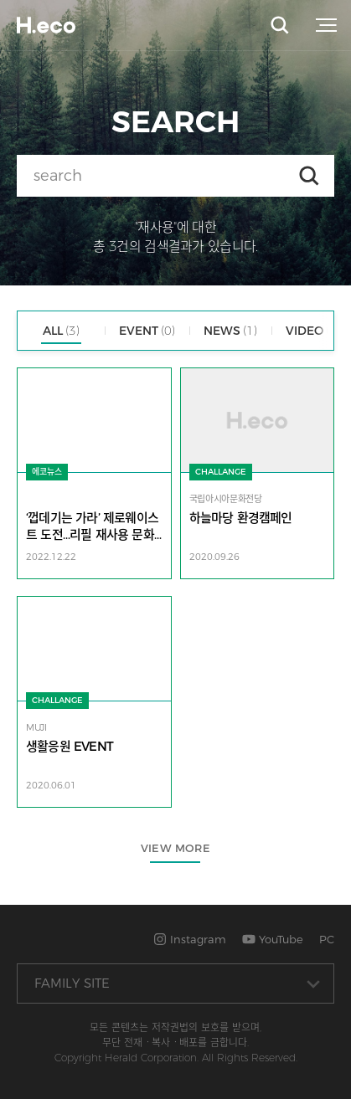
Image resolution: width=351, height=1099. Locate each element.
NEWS (230, 330)
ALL (61, 330)
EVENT (147, 330)
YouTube (272, 939)
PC (326, 939)
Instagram (189, 939)
